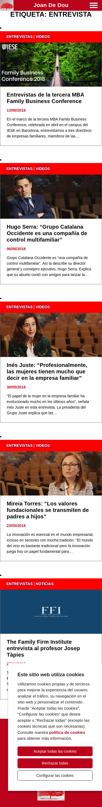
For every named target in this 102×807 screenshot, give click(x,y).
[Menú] (94, 6)
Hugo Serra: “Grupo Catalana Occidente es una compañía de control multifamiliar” (47, 233)
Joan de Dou (50, 5)
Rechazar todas (55, 763)
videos (43, 36)
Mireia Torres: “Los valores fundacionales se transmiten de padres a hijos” (48, 510)
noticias (45, 584)
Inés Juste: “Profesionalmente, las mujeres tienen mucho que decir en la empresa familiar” (47, 371)
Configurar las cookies (55, 775)
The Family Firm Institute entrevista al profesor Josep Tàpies (43, 648)
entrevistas (19, 36)
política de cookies (67, 732)
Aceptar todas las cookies (55, 751)
